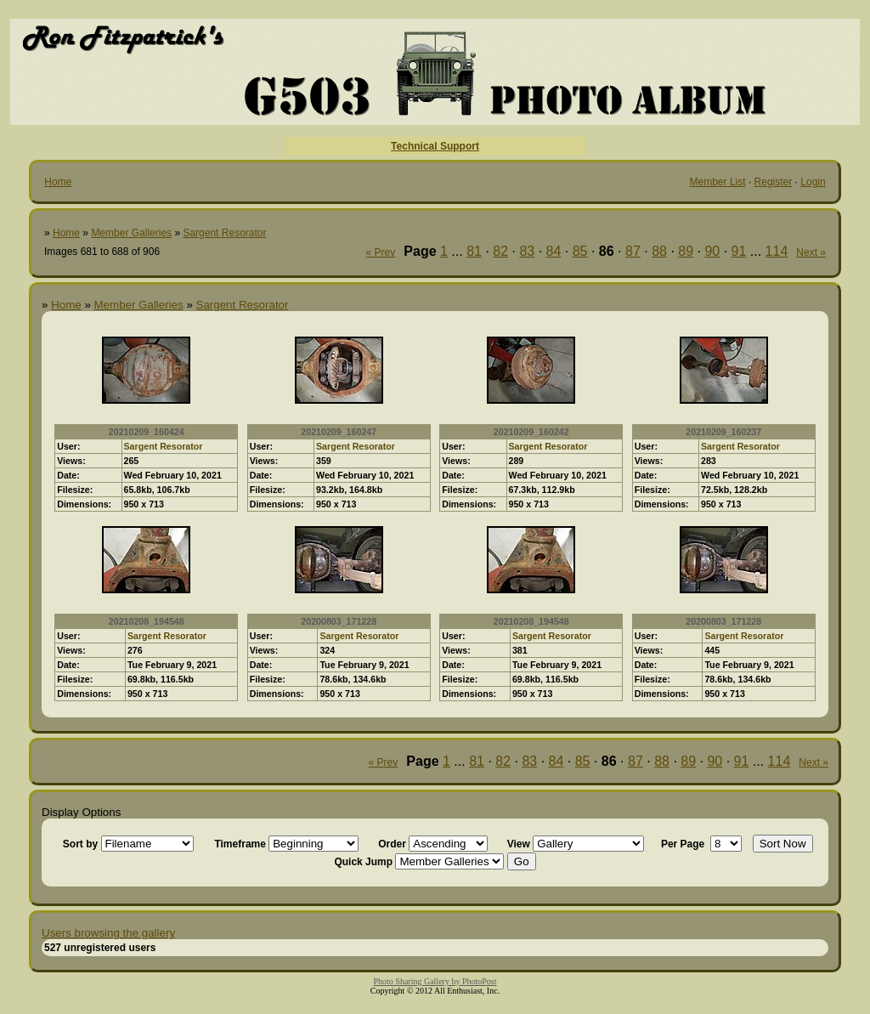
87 (633, 251)
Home (57, 182)
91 (739, 251)
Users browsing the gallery (108, 932)
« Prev (381, 252)
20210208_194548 (146, 621)
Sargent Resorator (224, 233)
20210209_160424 (146, 432)
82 (500, 251)
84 (554, 251)
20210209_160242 (531, 432)
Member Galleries (131, 233)
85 (580, 251)
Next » (811, 252)
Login (812, 182)
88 (659, 251)
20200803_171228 (338, 621)
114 (776, 251)
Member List (718, 182)
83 (526, 251)
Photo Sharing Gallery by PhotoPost (434, 981)
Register (773, 182)
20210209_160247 (338, 432)
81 (474, 251)
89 (685, 251)
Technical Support (435, 146)
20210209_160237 (723, 432)
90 (712, 251)
